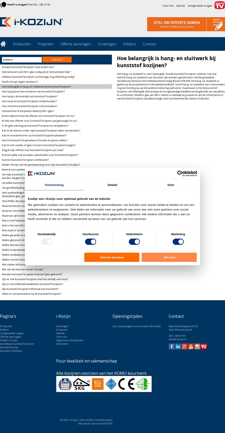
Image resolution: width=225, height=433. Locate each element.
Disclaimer (62, 344)
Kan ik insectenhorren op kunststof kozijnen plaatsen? (34, 135)
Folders (129, 43)
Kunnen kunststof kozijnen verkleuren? (25, 160)
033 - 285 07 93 (41, 4)
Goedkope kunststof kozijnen (17, 344)
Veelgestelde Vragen (200, 5)
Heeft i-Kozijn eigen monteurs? (20, 81)
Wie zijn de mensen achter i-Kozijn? (23, 269)
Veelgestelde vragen (12, 333)
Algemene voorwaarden (70, 340)
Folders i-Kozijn (9, 340)
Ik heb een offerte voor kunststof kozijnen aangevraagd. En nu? (39, 120)
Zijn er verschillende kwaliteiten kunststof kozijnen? (32, 284)
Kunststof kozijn (9, 347)
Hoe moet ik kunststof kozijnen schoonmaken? (29, 106)
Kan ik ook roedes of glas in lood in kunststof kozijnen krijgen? (39, 145)
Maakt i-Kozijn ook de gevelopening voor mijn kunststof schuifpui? (41, 164)
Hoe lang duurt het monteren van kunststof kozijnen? (33, 91)
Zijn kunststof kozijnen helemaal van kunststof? (30, 289)
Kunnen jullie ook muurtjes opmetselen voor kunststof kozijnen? (40, 155)
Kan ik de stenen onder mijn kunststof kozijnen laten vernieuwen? (41, 130)
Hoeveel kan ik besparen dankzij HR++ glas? (28, 111)
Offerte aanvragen (75, 43)
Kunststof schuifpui (11, 351)
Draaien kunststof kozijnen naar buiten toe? (28, 67)
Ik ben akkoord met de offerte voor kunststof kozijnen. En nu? (38, 116)
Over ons (61, 336)
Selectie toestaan (112, 257)
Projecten (46, 43)
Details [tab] (112, 184)
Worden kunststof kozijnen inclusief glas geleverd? (32, 274)
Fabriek (180, 5)
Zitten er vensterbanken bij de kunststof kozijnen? (32, 294)
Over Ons (168, 5)
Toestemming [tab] (54, 184)
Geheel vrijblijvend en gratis (176, 26)
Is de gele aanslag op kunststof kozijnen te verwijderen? (35, 125)
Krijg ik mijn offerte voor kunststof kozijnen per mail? (33, 150)
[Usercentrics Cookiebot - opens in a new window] (180, 173)
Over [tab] (171, 184)
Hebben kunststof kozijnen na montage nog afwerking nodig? (38, 77)
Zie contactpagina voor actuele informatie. (136, 326)
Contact (149, 43)
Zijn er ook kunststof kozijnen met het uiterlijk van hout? (35, 279)
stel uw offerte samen (177, 22)
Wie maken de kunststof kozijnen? (22, 264)
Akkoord (169, 257)
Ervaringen (107, 43)
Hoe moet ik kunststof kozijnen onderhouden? (29, 101)
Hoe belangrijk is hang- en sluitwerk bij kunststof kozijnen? (36, 86)
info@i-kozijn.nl (177, 339)
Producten (22, 43)
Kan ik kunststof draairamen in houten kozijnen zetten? (35, 140)
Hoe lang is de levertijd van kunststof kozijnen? (30, 96)
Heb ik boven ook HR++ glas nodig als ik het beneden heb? (36, 72)
